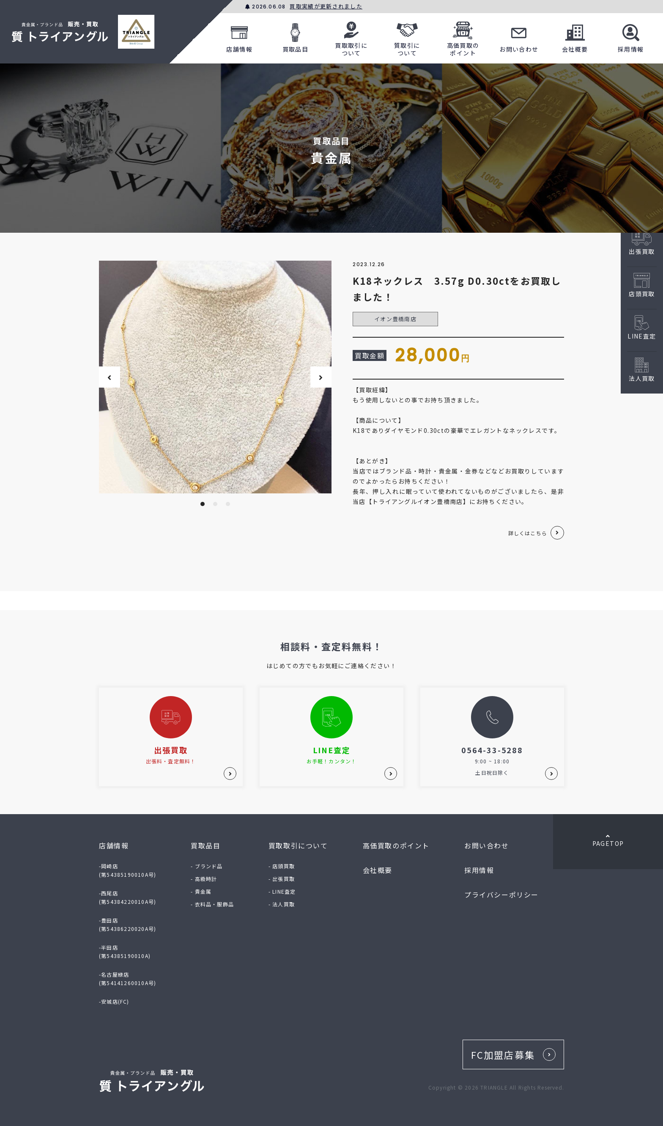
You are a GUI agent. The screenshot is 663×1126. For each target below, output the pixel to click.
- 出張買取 (281, 878)
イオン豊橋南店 (395, 319)
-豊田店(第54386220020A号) (127, 924)
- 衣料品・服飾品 (212, 904)
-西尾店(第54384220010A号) (127, 897)
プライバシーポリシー (501, 894)
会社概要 (575, 36)
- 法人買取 (281, 904)
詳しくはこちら (527, 533)
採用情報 (631, 36)
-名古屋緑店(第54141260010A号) (127, 978)
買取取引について (351, 36)
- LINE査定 (282, 891)
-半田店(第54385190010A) (125, 951)
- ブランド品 (206, 866)
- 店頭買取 (281, 866)
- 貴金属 (201, 891)
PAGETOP (608, 840)
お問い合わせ (518, 36)
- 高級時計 (204, 878)
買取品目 (295, 36)
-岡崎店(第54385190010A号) (127, 870)
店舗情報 (239, 36)
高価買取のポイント (463, 36)
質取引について (407, 36)
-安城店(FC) (114, 1001)
